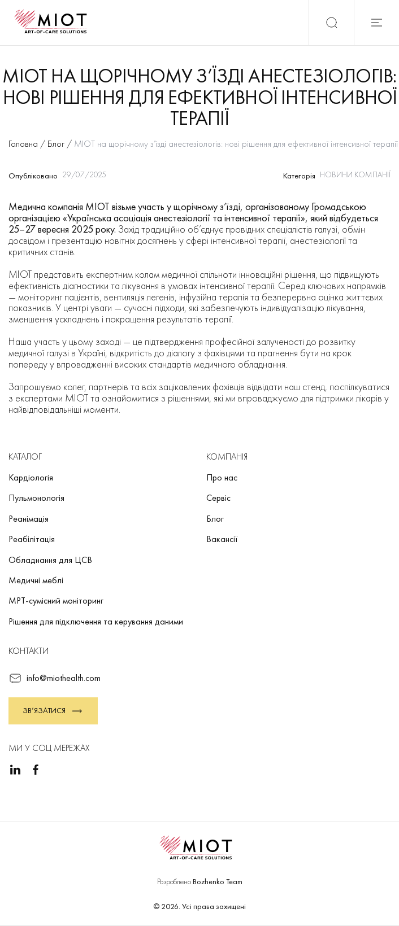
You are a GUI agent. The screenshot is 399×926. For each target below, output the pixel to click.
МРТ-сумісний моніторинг (55, 600)
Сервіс (218, 498)
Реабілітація (31, 539)
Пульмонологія (36, 498)
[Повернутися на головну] (54, 23)
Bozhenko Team (217, 881)
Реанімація (28, 519)
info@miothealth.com (54, 678)
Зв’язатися (53, 711)
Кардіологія (30, 477)
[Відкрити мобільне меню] (376, 22)
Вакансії (222, 539)
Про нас (221, 477)
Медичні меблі (35, 580)
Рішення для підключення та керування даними (95, 621)
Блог (215, 519)
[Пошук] (331, 22)
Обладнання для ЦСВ (50, 560)
